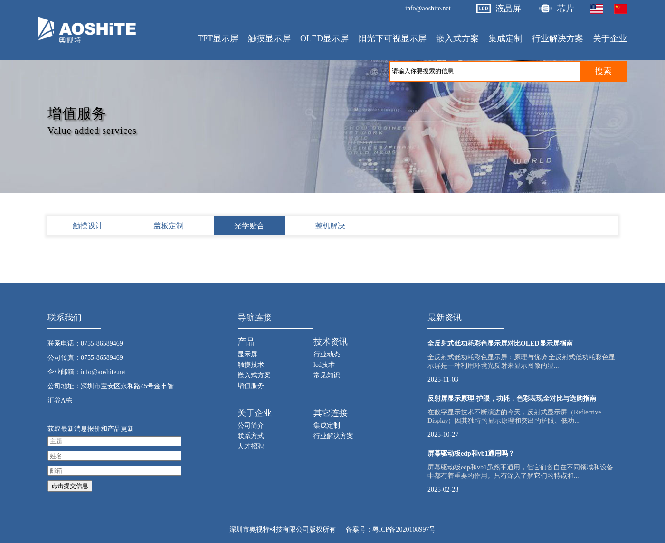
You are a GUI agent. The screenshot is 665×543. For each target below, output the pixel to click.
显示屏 (247, 354)
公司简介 (251, 425)
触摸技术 (251, 364)
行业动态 (327, 354)
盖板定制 (168, 226)
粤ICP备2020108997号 (404, 529)
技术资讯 (331, 341)
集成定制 (327, 425)
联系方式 (251, 436)
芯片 (565, 8)
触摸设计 (88, 226)
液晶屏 (508, 8)
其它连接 (331, 413)
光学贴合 (249, 226)
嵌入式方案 (254, 375)
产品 (246, 341)
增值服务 (251, 385)
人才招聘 (251, 446)
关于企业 (255, 413)
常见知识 (327, 375)
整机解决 (330, 226)
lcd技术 (324, 364)
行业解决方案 (333, 436)
